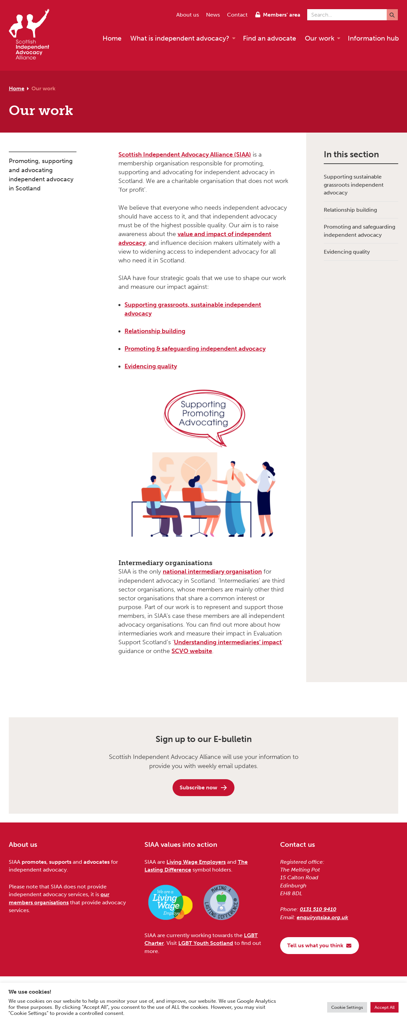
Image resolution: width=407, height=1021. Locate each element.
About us (187, 14)
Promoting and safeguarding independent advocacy (359, 231)
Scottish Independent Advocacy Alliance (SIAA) (184, 154)
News (213, 14)
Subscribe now (204, 788)
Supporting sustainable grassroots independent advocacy (354, 184)
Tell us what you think (319, 945)
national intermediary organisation (212, 571)
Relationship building (155, 331)
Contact (237, 14)
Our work (43, 88)
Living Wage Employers (196, 862)
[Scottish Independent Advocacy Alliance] (32, 35)
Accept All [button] (384, 1007)
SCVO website (192, 651)
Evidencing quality (151, 366)
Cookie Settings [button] (347, 1007)
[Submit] (392, 14)
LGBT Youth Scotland (205, 943)
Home (16, 88)
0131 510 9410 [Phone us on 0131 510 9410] (318, 909)
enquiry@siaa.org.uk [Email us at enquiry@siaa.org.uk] (322, 917)
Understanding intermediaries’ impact (228, 642)
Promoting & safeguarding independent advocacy (195, 348)
